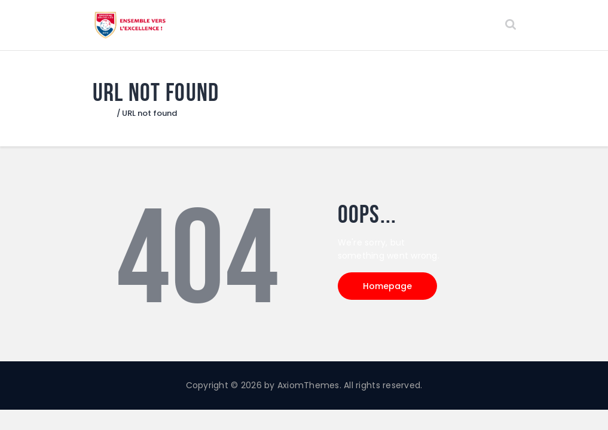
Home (104, 113)
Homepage (387, 286)
